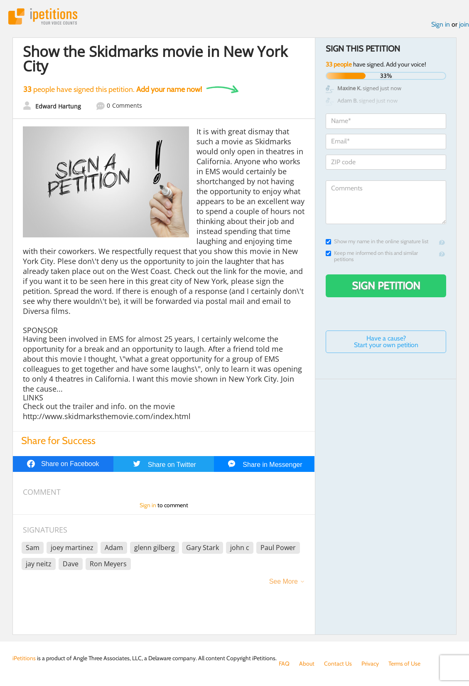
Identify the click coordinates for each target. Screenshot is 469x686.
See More (283, 581)
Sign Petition (386, 285)
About (306, 663)
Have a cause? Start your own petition (386, 341)
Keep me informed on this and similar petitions (372, 256)
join (464, 24)
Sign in (440, 24)
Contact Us (338, 663)
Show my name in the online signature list (377, 241)
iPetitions (42, 16)
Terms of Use (404, 663)
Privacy (370, 663)
